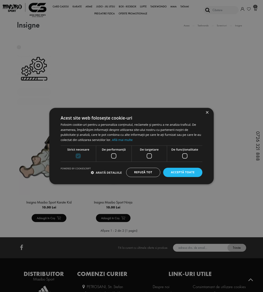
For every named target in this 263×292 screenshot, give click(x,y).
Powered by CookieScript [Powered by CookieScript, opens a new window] (76, 168)
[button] (106, 172)
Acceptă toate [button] (183, 172)
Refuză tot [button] (143, 172)
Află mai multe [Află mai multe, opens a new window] (122, 140)
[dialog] (131, 146)
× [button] (207, 112)
